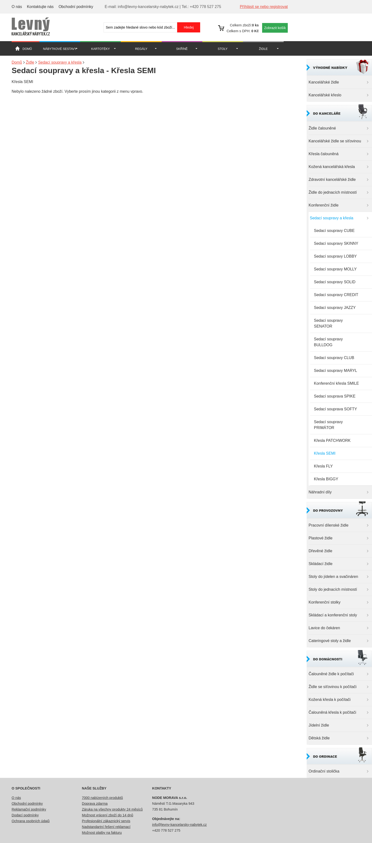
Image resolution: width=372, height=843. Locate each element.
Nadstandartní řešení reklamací (106, 827)
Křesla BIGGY (326, 479)
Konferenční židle (324, 205)
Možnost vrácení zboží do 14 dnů (107, 815)
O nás (17, 7)
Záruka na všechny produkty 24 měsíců (112, 809)
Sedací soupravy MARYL (335, 370)
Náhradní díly (320, 492)
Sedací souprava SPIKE (335, 396)
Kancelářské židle (324, 82)
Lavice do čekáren (324, 628)
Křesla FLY (323, 466)
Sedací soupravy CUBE (334, 231)
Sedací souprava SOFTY (335, 409)
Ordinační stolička (324, 771)
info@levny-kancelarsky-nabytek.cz (179, 825)
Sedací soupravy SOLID (335, 282)
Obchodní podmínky (76, 7)
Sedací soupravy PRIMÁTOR (328, 425)
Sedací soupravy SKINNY (336, 243)
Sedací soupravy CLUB (334, 358)
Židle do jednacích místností (333, 192)
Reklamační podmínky (29, 809)
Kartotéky (100, 49)
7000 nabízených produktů (102, 798)
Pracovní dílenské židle (329, 525)
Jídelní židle (319, 725)
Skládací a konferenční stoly (333, 615)
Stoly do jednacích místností (333, 589)
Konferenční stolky (325, 602)
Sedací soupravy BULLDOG (328, 342)
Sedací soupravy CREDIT (336, 295)
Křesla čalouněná (324, 154)
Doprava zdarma (94, 803)
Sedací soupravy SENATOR (328, 323)
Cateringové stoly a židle (330, 641)
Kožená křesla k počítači (329, 699)
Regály (141, 49)
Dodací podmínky (25, 815)
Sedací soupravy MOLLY (335, 269)
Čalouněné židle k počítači (331, 674)
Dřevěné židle (320, 551)
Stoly (223, 49)
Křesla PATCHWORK (332, 440)
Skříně (182, 49)
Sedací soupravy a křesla (331, 218)
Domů (27, 49)
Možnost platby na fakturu (102, 833)
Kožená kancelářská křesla (332, 167)
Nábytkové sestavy (60, 49)
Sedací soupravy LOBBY (335, 256)
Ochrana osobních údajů (31, 821)
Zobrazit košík (275, 28)
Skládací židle (321, 564)
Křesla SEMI (324, 453)
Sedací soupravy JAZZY (335, 308)
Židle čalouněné (322, 128)
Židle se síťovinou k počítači (333, 687)
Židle (263, 49)
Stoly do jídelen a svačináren (333, 577)
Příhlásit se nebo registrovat (264, 7)
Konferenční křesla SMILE (336, 383)
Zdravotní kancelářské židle (332, 179)
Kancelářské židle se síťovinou (335, 141)
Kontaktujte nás (40, 7)
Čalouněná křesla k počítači (332, 712)
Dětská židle (319, 738)
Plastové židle (321, 538)
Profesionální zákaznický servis (106, 821)
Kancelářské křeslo (325, 95)
